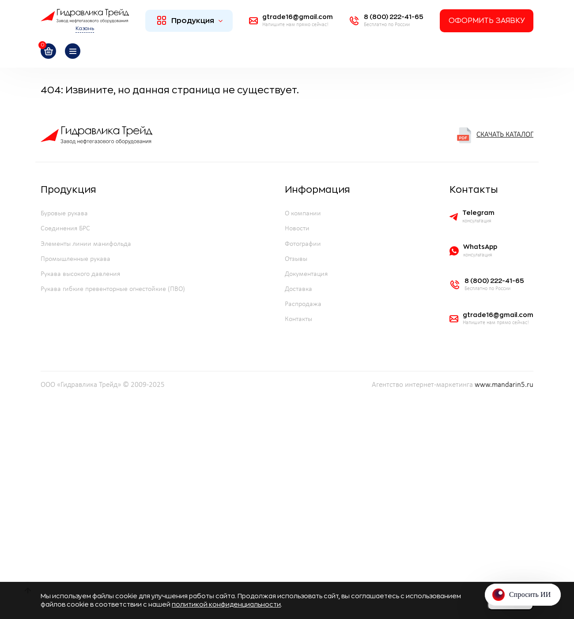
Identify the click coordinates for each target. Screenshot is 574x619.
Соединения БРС (65, 228)
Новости (297, 228)
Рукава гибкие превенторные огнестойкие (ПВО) (113, 289)
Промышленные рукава (75, 259)
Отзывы (296, 259)
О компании (303, 213)
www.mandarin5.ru (504, 385)
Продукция (190, 20)
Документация (306, 274)
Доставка (298, 289)
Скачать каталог (494, 135)
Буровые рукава (64, 213)
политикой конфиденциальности (226, 604)
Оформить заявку (487, 20)
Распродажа (303, 304)
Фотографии (303, 244)
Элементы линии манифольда (86, 244)
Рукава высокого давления (80, 274)
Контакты (298, 319)
